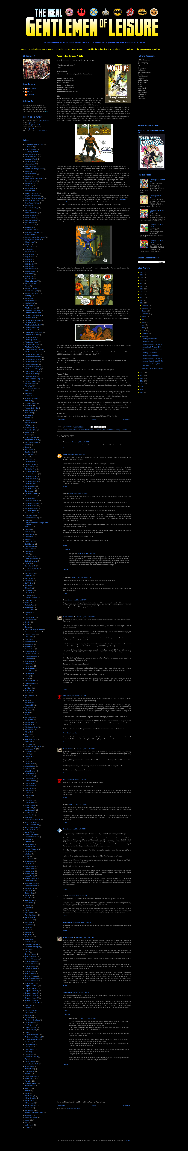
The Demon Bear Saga (32, 1020)
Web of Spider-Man (31, 1076)
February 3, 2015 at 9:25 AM (85, 937)
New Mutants (29, 859)
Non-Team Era (29, 888)
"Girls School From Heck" (33, 232)
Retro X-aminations (31, 915)
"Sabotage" (28, 296)
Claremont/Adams (30, 471)
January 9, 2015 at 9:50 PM (76, 454)
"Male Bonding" (30, 264)
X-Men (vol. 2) (29, 1096)
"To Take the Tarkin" (31, 381)
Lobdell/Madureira (30, 778)
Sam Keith (28, 934)
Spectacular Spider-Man (32, 1003)
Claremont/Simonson (31, 508)
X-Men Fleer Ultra (30, 1098)
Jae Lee (27, 700)
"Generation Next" (30, 230)
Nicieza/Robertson (31, 878)
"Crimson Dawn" (30, 191)
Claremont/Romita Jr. (31, 501)
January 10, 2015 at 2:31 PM (85, 617)
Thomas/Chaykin (30, 1030)
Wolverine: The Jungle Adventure (152, 368)
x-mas (27, 1127)
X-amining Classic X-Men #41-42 (151, 361)
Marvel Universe (30, 832)
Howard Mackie (30, 683)
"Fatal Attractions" (30, 215)
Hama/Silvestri (29, 671)
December (145, 305)
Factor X (27, 602)
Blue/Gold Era (29, 452)
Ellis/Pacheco (29, 590)
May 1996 (28, 842)
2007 (142, 392)
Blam (65, 829)
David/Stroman (29, 544)
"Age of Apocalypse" (31, 156)
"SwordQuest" (29, 305)
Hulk (26, 685)
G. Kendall (30, 95)
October (144, 311)
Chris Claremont (30, 466)
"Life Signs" (28, 259)
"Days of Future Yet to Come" (34, 198)
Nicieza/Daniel (29, 869)
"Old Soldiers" (29, 274)
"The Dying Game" (31, 322)
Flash (26, 615)
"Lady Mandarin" (30, 254)
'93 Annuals (28, 391)
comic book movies (31, 1117)
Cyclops (27, 520)
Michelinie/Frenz (30, 847)
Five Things (28, 612)
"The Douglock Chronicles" (33, 320)
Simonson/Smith (30, 983)
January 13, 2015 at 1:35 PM (77, 804)
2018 (142, 294)
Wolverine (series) (114, 429)
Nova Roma (28, 890)
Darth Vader (29, 532)
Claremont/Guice (30, 488)
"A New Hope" (29, 147)
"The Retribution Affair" (32, 354)
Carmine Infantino (30, 464)
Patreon (27, 895)
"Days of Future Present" (33, 196)
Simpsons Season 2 (31, 991)
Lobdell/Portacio (30, 783)
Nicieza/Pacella (30, 876)
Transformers (29, 1054)
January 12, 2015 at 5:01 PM (85, 749)
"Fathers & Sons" (30, 217)
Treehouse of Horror (31, 1057)
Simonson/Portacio (31, 976)
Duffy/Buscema (30, 573)
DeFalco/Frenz (29, 556)
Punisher (28, 905)
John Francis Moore (31, 727)
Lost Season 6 (29, 803)
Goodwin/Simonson (31, 654)
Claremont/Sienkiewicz (32, 503)
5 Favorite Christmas (31, 398)
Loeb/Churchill (29, 788)
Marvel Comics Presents (33, 820)
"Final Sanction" (30, 222)
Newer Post (61, 419)
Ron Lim (27, 929)
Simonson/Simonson (31, 981)
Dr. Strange (28, 571)
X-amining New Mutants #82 (150, 355)
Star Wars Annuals (31, 1010)
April (143, 328)
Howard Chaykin (30, 681)
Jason (65, 454)
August (144, 316)
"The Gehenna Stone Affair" (34, 332)
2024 (142, 278)
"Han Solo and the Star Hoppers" (35, 237)
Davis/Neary (29, 551)
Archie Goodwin (30, 423)
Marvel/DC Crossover (32, 837)
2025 (142, 275)
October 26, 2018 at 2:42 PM (87, 1018)
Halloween (28, 664)
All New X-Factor (30, 403)
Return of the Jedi (30, 917)
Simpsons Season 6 (31, 1000)
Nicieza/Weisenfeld (31, 883)
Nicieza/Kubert (29, 871)
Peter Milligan (29, 900)
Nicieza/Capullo (30, 866)
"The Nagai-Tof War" (31, 347)
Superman (28, 1015)
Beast (27, 447)
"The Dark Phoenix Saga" (33, 315)
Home (23, 49)
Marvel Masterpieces (31, 827)
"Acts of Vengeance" (31, 154)
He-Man (27, 678)
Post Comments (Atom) (73, 1109)
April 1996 (28, 420)
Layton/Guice (29, 751)
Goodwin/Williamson (31, 656)
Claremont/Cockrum (31, 479)
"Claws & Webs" (30, 188)
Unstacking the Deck (31, 1064)
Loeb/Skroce (29, 795)
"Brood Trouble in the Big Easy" (35, 178)
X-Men (27, 1093)
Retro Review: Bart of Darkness (151, 350)
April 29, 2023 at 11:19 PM (86, 554)
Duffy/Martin (29, 580)
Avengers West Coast (32, 440)
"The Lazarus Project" (32, 342)
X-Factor (27, 1088)
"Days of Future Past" (32, 193)
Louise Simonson (30, 805)
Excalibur (28, 595)
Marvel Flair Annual (31, 822)
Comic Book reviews (74, 429)
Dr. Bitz (29, 91)
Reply (65, 448)
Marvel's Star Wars (31, 834)
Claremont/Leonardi (31, 493)
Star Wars (28, 1008)
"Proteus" (28, 286)
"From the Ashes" (30, 225)
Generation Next (30, 641)
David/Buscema (30, 534)
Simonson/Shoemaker (32, 978)
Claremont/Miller (30, 498)
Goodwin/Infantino (31, 651)
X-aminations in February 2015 (151, 347)
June (143, 322)
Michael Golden (30, 844)
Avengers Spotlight (31, 437)
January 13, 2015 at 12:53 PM (76, 779)
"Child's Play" (29, 186)
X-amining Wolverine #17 (149, 338)
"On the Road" (29, 279)
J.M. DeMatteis (30, 695)
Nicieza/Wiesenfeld (31, 886)
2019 (142, 292)
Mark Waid (28, 817)
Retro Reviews (29, 912)
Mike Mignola (89, 429)
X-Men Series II (30, 1103)
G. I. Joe (27, 622)
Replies (67, 550)
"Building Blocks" (30, 183)
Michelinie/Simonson (31, 849)
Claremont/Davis (30, 486)
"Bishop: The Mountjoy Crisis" (34, 169)
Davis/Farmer (29, 549)
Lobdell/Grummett (30, 771)
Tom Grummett (29, 1049)
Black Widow (29, 449)
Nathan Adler (67, 922)
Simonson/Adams (30, 954)
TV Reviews (128, 49)
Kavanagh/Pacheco (31, 739)
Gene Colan (29, 637)
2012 (142, 378)
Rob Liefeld (28, 922)
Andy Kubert (29, 413)
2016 (142, 300)
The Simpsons (29, 1022)
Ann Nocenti (29, 415)
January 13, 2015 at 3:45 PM (76, 829)
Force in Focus (29, 617)
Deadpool (28, 563)
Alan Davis (28, 401)
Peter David (28, 898)
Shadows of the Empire (32, 947)
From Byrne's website (70, 733)
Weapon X (28, 1074)
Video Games (29, 1066)
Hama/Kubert (29, 666)
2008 (142, 389)
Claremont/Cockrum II (32, 481)
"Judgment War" (30, 247)
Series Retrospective (31, 944)
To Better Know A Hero (32, 1034)
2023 (142, 280)
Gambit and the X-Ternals (33, 632)
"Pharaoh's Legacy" (31, 283)
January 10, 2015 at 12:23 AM (77, 493)
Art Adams (28, 425)
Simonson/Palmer (30, 973)
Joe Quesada (29, 720)
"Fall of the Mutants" (31, 213)
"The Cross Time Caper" (32, 310)
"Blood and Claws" (31, 174)
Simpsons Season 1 (31, 986)
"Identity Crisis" (30, 242)
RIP (26, 910)
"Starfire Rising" (30, 303)
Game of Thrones (30, 634)
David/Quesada (30, 541)
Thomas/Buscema (31, 1027)
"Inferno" (27, 244)
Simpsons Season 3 (31, 993)
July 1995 (28, 732)
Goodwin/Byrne (30, 649)
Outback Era (29, 893)
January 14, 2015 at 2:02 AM (77, 896)
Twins (27, 1059)
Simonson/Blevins (30, 956)
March (144, 330)
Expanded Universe (31, 598)
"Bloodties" (28, 176)
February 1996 (29, 610)
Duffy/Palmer (29, 583)
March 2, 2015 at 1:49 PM (81, 992)
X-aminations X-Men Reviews (41, 49)
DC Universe (29, 527)
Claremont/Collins (30, 484)
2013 (142, 375)
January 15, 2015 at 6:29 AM (82, 922)
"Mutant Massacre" (31, 271)
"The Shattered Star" (31, 361)
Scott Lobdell (29, 937)
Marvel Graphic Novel (32, 825)
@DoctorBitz (33, 123)
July (143, 319)
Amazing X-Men (30, 410)
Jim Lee (27, 712)
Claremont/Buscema (31, 474)
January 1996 (29, 705)
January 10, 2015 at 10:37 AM (81, 577)
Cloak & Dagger (30, 515)
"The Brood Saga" (30, 308)
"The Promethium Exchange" (34, 352)
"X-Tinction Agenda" (31, 388)
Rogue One (28, 927)
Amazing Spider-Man (31, 408)
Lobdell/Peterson (30, 781)
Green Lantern (29, 661)
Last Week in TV (30, 749)
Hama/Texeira (29, 673)
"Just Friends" (29, 249)
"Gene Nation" (29, 227)
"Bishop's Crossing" (31, 166)
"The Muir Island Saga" (32, 344)
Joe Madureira (29, 717)
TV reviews (28, 1017)
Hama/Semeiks (30, 668)
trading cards (29, 1125)
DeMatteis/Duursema (31, 559)
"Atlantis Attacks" (30, 164)
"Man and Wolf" (30, 266)
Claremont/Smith (30, 510)
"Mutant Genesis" (30, 269)
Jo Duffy (27, 715)
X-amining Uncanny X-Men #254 (151, 344)
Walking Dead (29, 1069)
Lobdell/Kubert (29, 773)
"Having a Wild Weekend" (33, 239)
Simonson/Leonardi (31, 969)
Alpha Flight (28, 405)
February (145, 333)
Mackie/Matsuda (30, 810)
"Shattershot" (29, 298)
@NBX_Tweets (35, 125)
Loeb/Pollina (29, 790)
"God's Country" (30, 235)
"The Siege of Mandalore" (33, 366)
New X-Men (28, 864)
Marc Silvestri (29, 815)
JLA (26, 698)
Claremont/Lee (29, 491)
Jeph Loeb (28, 710)
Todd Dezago (29, 1042)
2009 (142, 386)
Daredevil (28, 529)
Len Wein (28, 761)
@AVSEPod (43, 131)
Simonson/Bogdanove (32, 959)
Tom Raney (28, 1052)
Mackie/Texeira (30, 812)
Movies (27, 856)
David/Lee (28, 539)
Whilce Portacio (30, 1078)
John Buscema (29, 722)
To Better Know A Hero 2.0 (33, 1037)
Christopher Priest (30, 469)
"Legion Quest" (30, 256)
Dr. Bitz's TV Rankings (32, 568)
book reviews (29, 1115)
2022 (142, 283)
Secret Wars (29, 939)
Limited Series (29, 764)
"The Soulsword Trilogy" (32, 371)
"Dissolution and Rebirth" (33, 200)
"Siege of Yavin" (30, 301)
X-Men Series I (29, 1100)
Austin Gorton (68, 617)
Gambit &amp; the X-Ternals (34, 629)
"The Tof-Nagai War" (31, 374)
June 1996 (28, 737)
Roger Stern (29, 925)
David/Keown (29, 536)
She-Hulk (28, 949)
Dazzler (27, 554)
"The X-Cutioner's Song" (33, 379)
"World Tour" (29, 386)
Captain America (30, 462)
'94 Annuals (28, 393)
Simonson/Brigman (31, 961)
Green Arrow (29, 659)
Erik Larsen (28, 593)
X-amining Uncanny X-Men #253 (151, 358)
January (144, 336)
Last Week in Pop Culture (33, 746)
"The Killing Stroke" (31, 340)
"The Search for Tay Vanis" (33, 359)
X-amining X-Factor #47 (149, 353)
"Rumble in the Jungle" (32, 293)
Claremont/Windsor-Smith (33, 513)
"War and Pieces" (30, 384)
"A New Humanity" (31, 149)
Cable (27, 457)
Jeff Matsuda (29, 707)
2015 (142, 303)
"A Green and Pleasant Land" (34, 144)
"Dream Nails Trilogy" (31, 208)
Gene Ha (28, 639)
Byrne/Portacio (29, 454)
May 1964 (28, 839)
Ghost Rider (29, 646)
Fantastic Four (29, 605)
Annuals (65, 429)
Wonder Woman (30, 1086)
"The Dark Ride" (30, 318)
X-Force (27, 1091)
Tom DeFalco (29, 1047)
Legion (27, 759)
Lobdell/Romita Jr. (30, 785)
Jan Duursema (29, 703)
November (145, 308)
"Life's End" (28, 261)
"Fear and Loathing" (31, 220)
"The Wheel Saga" (31, 376)
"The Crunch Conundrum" (33, 313)
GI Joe (27, 624)
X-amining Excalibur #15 (149, 341)
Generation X (29, 644)
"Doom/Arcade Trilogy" (32, 203)
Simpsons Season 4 (31, 995)
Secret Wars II (29, 942)
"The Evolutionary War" (32, 327)
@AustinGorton (44, 121)
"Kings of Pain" (29, 252)
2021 (142, 286)
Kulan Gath (28, 742)
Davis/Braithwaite (30, 546)
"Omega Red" (29, 276)
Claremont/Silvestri (31, 505)
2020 (142, 289)
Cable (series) (29, 459)
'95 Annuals (28, 396)
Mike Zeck (28, 854)
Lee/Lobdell (28, 756)
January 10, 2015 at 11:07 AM (77, 600)
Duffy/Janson (29, 578)
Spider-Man (28, 1005)
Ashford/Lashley (30, 427)
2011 (142, 381)
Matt (64, 696)
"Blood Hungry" (30, 171)
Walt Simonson (98, 429)
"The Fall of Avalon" (31, 330)
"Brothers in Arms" (31, 181)
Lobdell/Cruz (29, 768)
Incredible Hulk (29, 690)
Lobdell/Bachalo (30, 766)
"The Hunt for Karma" (32, 335)
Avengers (28, 435)
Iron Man (28, 693)
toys (26, 1122)
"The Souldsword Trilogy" (33, 369)
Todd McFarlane (30, 1044)
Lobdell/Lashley (30, 776)
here (46, 111)
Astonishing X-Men (31, 430)
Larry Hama (28, 744)
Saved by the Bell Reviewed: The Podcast (103, 49)
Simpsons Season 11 (31, 988)
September (145, 314)
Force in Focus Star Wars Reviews (69, 49)
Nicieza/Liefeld (29, 873)
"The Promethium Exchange (34, 349)
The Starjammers (30, 1025)
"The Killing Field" (30, 337)
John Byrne (28, 724)
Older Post (126, 419)
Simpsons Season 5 (31, 998)
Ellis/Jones (28, 585)
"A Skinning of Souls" (31, 152)
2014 (142, 372)
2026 (142, 272)
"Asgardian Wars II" (31, 159)
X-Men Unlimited (30, 1105)
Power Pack (29, 903)
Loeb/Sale (28, 793)
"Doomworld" (29, 205)
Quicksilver (28, 908)
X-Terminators (29, 1108)
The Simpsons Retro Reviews (148, 49)
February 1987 (29, 607)
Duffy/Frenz (28, 576)
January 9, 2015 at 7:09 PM (81, 442)
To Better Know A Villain (32, 1039)
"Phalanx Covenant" (31, 281)
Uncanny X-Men (30, 1061)
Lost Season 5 (29, 800)
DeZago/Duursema (31, 561)
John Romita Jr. (30, 729)
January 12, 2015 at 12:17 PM (76, 696)
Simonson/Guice (30, 966)
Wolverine (106, 429)
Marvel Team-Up (30, 829)
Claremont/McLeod (31, 496)
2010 (142, 384)
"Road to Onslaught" (31, 291)
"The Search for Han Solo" (33, 357)
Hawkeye (28, 676)
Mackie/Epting (29, 808)
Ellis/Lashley (29, 588)
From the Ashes (30, 620)
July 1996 (28, 734)
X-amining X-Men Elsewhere (34, 1113)
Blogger (127, 1140)
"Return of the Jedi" (31, 288)
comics (83, 429)
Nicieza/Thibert (30, 881)
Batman (27, 445)
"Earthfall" (28, 210)
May (143, 325)
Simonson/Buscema (31, 964)
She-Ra (27, 952)
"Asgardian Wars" (30, 161)
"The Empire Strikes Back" (33, 325)
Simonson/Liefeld (30, 971)
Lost (26, 798)
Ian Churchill (29, 688)
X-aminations (124, 429)
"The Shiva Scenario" (31, 364)
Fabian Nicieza (29, 600)
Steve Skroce (29, 1013)
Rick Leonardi (29, 920)
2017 (142, 297)
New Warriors (29, 861)
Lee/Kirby (28, 754)
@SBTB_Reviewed (35, 129)
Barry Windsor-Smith (31, 442)
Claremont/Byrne (30, 476)
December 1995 (30, 566)
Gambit (27, 627)
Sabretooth (28, 932)
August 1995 (29, 432)
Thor (26, 1032)
